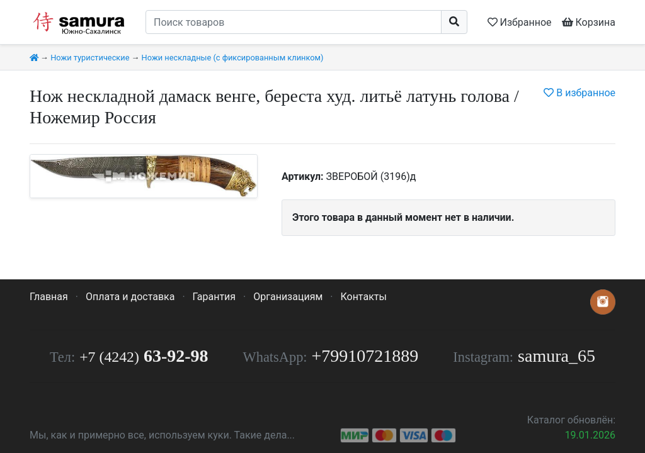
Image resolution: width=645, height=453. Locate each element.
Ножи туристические (89, 57)
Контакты (363, 297)
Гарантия (214, 297)
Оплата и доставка (130, 297)
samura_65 (556, 356)
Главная (49, 297)
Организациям (287, 297)
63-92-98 (143, 356)
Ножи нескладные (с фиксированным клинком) (233, 57)
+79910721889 (365, 356)
